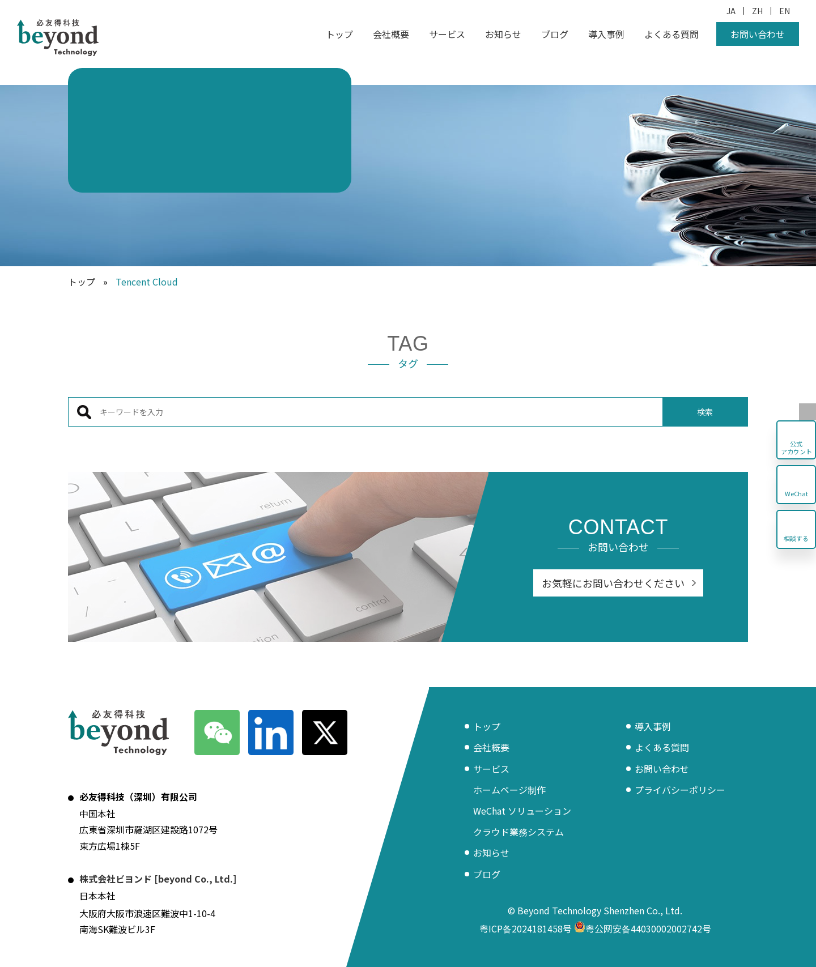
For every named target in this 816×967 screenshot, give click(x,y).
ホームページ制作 (509, 789)
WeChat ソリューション (522, 810)
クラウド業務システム (518, 831)
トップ (339, 34)
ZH (757, 10)
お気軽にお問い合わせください (613, 583)
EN (784, 10)
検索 (705, 412)
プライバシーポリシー (680, 789)
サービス (447, 34)
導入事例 (606, 34)
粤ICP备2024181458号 (525, 928)
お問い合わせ (757, 34)
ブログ (554, 34)
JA (731, 10)
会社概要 (391, 34)
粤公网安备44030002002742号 (642, 928)
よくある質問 (671, 34)
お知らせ (503, 34)
